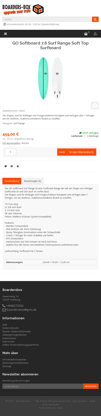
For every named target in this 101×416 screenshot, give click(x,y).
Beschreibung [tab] (12, 180)
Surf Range (19, 123)
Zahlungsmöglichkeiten (14, 334)
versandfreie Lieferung (23, 139)
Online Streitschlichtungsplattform (20, 344)
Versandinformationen (14, 359)
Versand (81, 401)
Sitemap (6, 366)
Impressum (8, 341)
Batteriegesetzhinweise (15, 362)
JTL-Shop (57, 407)
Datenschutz (9, 338)
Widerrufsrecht (10, 327)
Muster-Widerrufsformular (16, 331)
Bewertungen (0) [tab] (32, 180)
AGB (4, 324)
